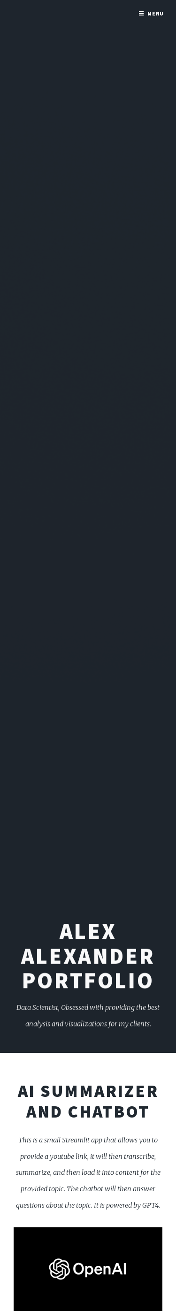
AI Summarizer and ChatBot (88, 1101)
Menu (155, 13)
